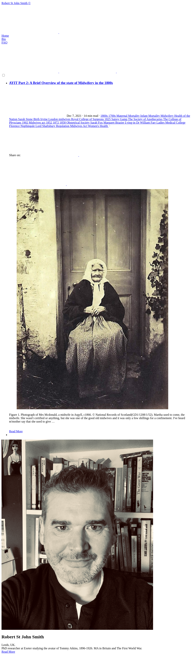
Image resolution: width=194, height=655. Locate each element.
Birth (36, 119)
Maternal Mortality (128, 115)
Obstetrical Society (78, 122)
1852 (49, 122)
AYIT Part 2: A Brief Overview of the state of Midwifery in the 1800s (61, 83)
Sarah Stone (26, 119)
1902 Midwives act (34, 122)
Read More (16, 431)
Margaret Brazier (114, 122)
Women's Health (98, 126)
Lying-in (130, 122)
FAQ (4, 42)
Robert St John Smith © (97, 18)
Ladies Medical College (170, 122)
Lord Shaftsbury (46, 126)
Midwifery (167, 115)
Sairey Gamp (119, 119)
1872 (56, 122)
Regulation (63, 126)
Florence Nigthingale (22, 126)
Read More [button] (8, 651)
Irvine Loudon (49, 119)
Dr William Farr (146, 122)
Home (5, 35)
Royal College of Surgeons (88, 119)
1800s (104, 115)
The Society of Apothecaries (145, 119)
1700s (112, 115)
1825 (108, 119)
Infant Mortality (150, 115)
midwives (65, 119)
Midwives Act (79, 126)
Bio (4, 39)
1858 (63, 122)
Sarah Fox (96, 122)
